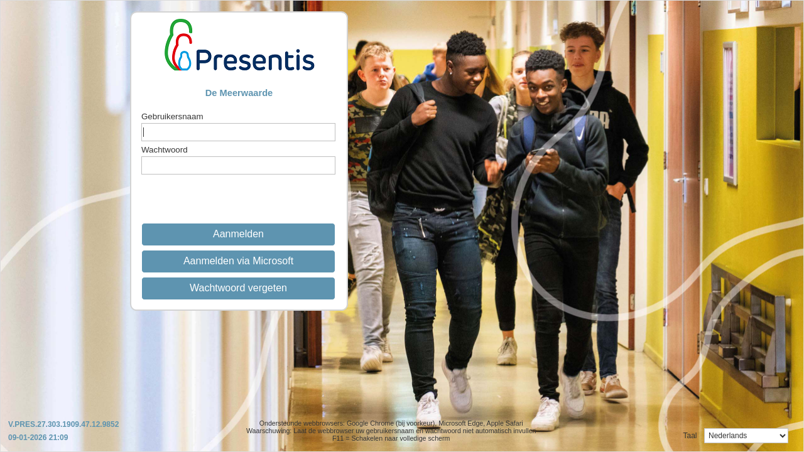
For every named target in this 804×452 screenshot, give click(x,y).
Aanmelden (238, 234)
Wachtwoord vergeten (238, 287)
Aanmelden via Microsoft (238, 261)
